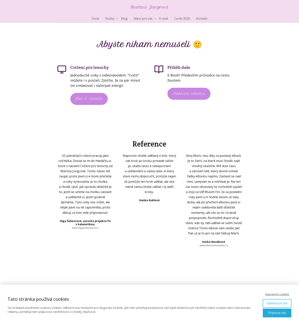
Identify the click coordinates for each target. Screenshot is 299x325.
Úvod (95, 18)
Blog (124, 18)
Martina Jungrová (149, 7)
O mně (163, 18)
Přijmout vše (277, 313)
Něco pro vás (143, 18)
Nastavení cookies (277, 294)
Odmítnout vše (277, 303)
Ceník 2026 (182, 18)
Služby (109, 18)
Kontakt (201, 18)
